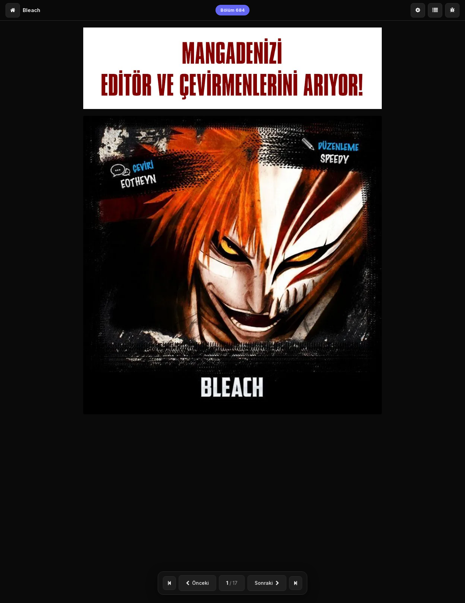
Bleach (31, 10)
